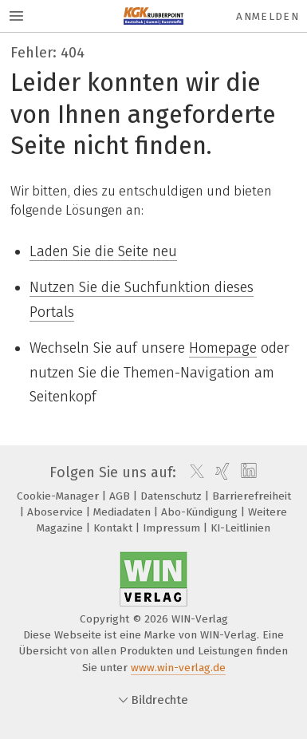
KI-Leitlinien (240, 528)
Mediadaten (123, 512)
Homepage (223, 348)
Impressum (173, 528)
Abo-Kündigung (201, 512)
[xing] (220, 472)
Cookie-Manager (59, 496)
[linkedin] (246, 472)
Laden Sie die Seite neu (103, 251)
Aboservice (56, 512)
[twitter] (193, 472)
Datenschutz (172, 496)
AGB (121, 496)
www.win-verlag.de (178, 667)
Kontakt (114, 528)
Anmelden (267, 16)
